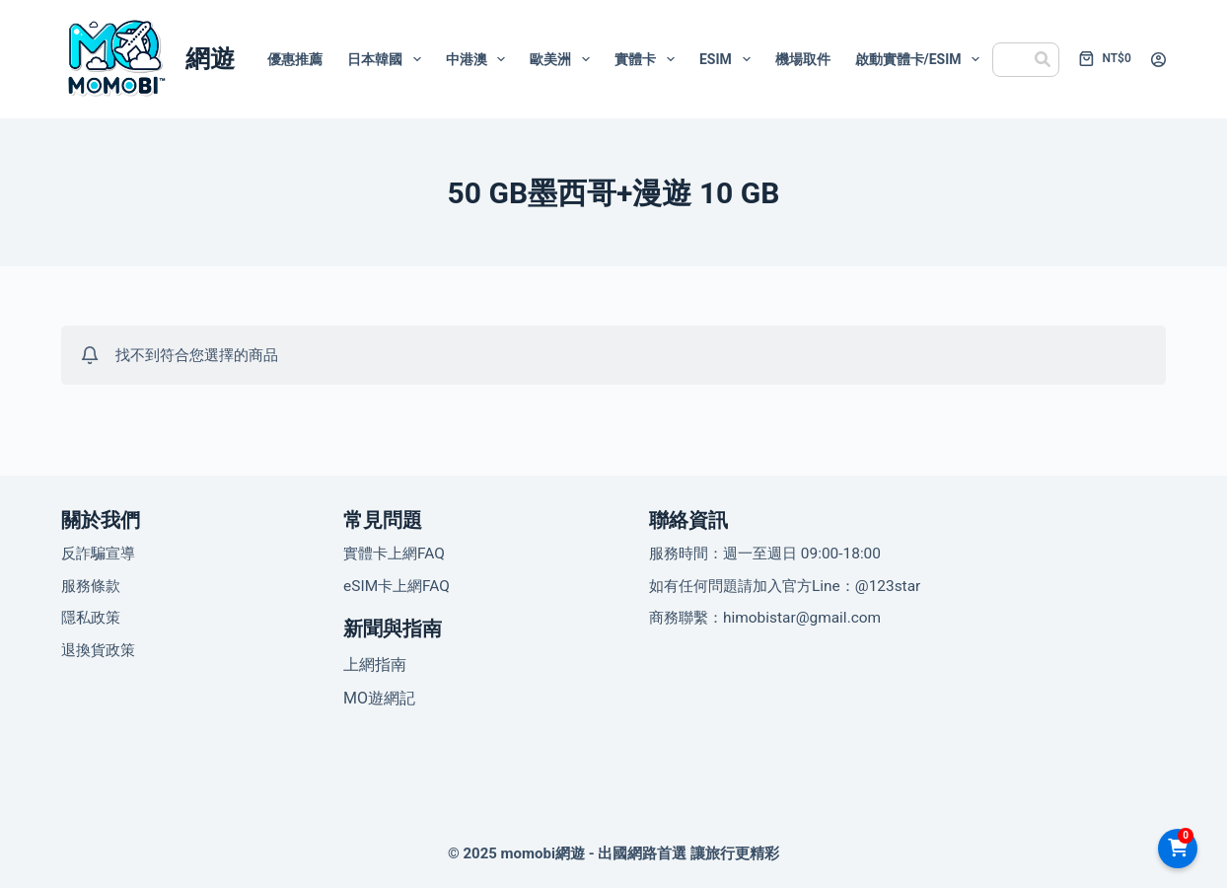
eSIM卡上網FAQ (396, 586)
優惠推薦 (295, 59)
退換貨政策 (98, 650)
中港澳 (480, 59)
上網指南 (374, 664)
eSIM (728, 59)
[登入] (1158, 59)
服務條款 (90, 586)
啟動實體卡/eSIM (921, 59)
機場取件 (802, 59)
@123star (888, 586)
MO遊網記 (379, 698)
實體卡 (648, 59)
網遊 (210, 58)
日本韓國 (388, 59)
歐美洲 (564, 59)
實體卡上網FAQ (394, 553)
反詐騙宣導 (98, 553)
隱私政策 (90, 618)
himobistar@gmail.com (802, 618)
